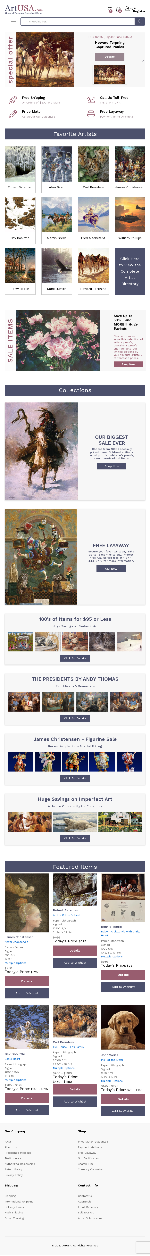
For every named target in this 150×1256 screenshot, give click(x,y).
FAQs (8, 1151)
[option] (75, 59)
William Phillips (130, 238)
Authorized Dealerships (20, 1173)
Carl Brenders (93, 187)
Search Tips (86, 1173)
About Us (11, 1157)
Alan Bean (56, 187)
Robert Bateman (20, 187)
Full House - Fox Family (68, 1056)
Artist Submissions (90, 1227)
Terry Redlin (20, 289)
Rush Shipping (14, 1222)
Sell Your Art (86, 1222)
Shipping (10, 1205)
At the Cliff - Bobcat (66, 924)
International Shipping (19, 1211)
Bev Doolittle (20, 238)
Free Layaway (87, 1162)
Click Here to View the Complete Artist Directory (130, 271)
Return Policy (13, 1179)
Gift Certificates (88, 1168)
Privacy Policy (14, 1184)
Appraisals (84, 1211)
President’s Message (18, 1162)
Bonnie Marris (111, 936)
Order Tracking (14, 1227)
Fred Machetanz (93, 238)
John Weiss (109, 1065)
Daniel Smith (56, 289)
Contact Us (85, 1205)
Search (140, 21)
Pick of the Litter (112, 1069)
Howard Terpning (93, 289)
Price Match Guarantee (93, 1151)
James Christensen (129, 187)
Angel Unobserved (16, 951)
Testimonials (13, 1168)
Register (139, 10)
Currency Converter (90, 1179)
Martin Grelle (57, 238)
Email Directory (88, 1216)
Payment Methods (90, 1157)
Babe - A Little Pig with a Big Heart (120, 943)
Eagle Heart (12, 1068)
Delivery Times (14, 1216)
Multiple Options (15, 972)
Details (26, 991)
